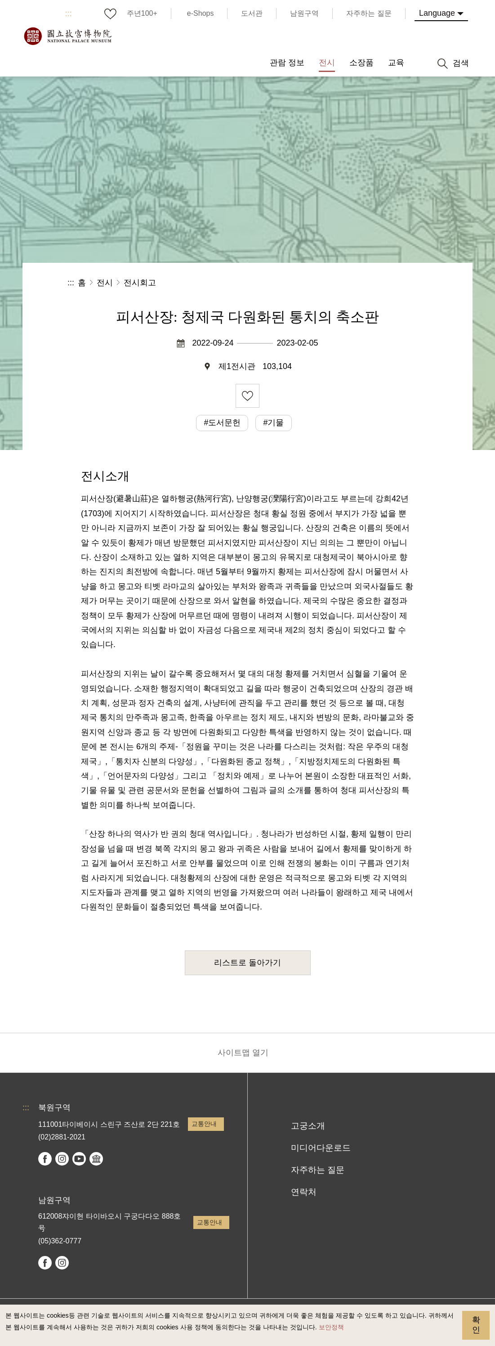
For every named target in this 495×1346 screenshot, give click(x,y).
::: (68, 13)
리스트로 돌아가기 (247, 962)
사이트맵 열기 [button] (243, 1052)
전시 (105, 282)
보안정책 (331, 1327)
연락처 (304, 1192)
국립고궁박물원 (67, 36)
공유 (329, 283)
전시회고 (140, 282)
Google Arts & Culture (96, 1159)
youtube (79, 1159)
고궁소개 (308, 1125)
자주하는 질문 (317, 1170)
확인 (476, 1324)
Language (437, 13)
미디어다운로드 (321, 1147)
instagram (62, 1159)
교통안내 (204, 1123)
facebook (45, 1159)
